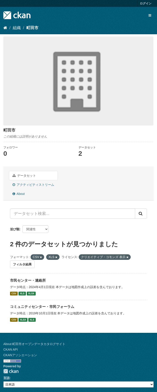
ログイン (145, 3)
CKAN (11, 371)
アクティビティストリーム (33, 184)
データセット (24, 175)
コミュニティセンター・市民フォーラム (42, 307)
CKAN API (10, 349)
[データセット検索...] (72, 213)
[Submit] (141, 213)
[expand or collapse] (150, 15)
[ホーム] (5, 28)
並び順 (14, 229)
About (18, 194)
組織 (17, 28)
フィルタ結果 (22, 264)
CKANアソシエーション (20, 355)
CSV (13, 293)
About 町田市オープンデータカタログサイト (34, 344)
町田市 (32, 28)
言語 (6, 378)
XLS (22, 293)
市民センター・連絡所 (28, 280)
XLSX (31, 293)
